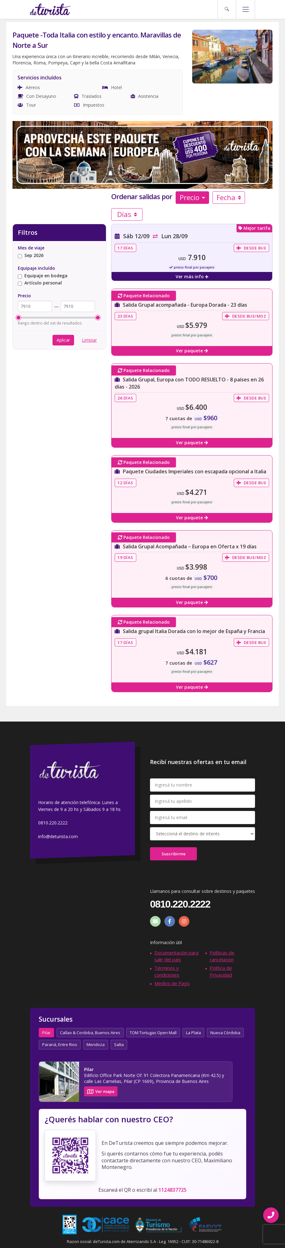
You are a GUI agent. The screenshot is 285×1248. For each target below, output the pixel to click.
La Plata (193, 1032)
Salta (119, 1044)
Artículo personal (40, 283)
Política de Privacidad (221, 971)
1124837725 (172, 1189)
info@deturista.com (58, 836)
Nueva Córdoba (225, 1032)
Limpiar (89, 340)
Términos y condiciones (166, 971)
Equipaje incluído (36, 268)
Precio (192, 197)
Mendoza (96, 1044)
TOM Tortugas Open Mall (153, 1032)
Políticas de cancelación (222, 955)
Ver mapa (100, 1091)
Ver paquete (192, 351)
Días (127, 214)
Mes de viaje (31, 248)
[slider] (18, 317)
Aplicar (63, 340)
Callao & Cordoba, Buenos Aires (90, 1032)
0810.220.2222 (53, 823)
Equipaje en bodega (43, 276)
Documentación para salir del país (176, 955)
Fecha (229, 197)
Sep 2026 (30, 255)
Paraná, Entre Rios (59, 1044)
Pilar (46, 1032)
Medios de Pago (172, 983)
